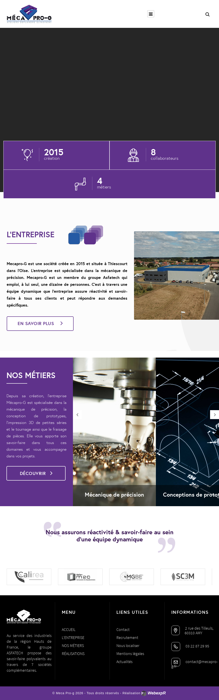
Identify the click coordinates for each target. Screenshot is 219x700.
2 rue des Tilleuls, (192, 628)
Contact (123, 629)
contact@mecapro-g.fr (194, 664)
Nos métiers (73, 645)
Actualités (124, 661)
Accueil (68, 629)
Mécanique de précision (114, 494)
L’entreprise (73, 637)
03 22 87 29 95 (190, 646)
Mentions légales (130, 653)
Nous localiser (127, 645)
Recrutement (127, 637)
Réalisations (73, 653)
